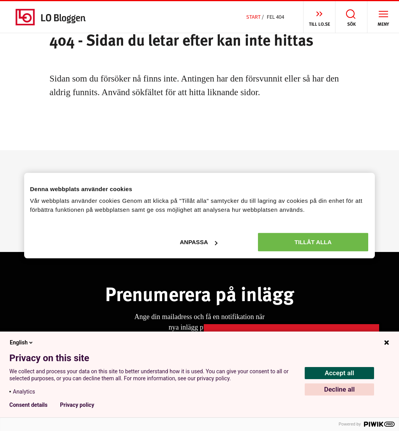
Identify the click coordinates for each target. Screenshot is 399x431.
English (22, 342)
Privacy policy (77, 405)
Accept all (339, 373)
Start (253, 16)
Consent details (28, 405)
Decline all (339, 389)
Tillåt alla (313, 242)
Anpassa (198, 242)
